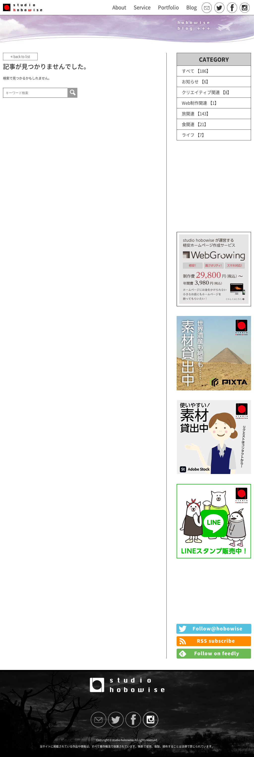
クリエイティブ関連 (201, 92)
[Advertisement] (214, 191)
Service (142, 7)
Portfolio (168, 7)
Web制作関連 (194, 103)
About (119, 7)
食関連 (188, 124)
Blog (191, 7)
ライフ (188, 135)
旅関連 (188, 113)
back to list (20, 56)
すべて (188, 71)
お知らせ (190, 81)
